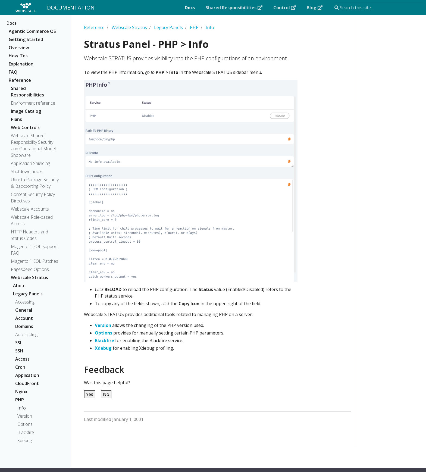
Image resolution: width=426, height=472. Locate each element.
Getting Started (26, 39)
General (23, 310)
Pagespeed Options (30, 269)
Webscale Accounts (30, 209)
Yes (89, 394)
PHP (19, 400)
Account (24, 318)
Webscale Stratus (29, 277)
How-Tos (18, 56)
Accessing (25, 302)
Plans (16, 119)
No (106, 394)
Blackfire (25, 432)
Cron (20, 367)
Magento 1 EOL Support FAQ (34, 249)
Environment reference (33, 103)
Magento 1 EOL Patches (34, 261)
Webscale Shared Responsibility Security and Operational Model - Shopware (34, 145)
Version (24, 416)
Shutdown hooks (27, 171)
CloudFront (27, 383)
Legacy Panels (28, 294)
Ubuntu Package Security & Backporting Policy (35, 183)
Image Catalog (26, 111)
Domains (24, 326)
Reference (20, 80)
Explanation (21, 64)
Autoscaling (26, 334)
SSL (18, 343)
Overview (19, 48)
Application (27, 375)
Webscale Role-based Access (32, 220)
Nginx (21, 392)
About (19, 286)
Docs (12, 23)
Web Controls (25, 127)
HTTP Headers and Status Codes (29, 235)
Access (22, 359)
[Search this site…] (378, 7)
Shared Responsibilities (27, 91)
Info (21, 408)
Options (25, 424)
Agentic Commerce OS (32, 31)
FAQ (13, 72)
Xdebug (24, 440)
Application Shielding (30, 163)
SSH (19, 351)
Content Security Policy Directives (33, 197)
